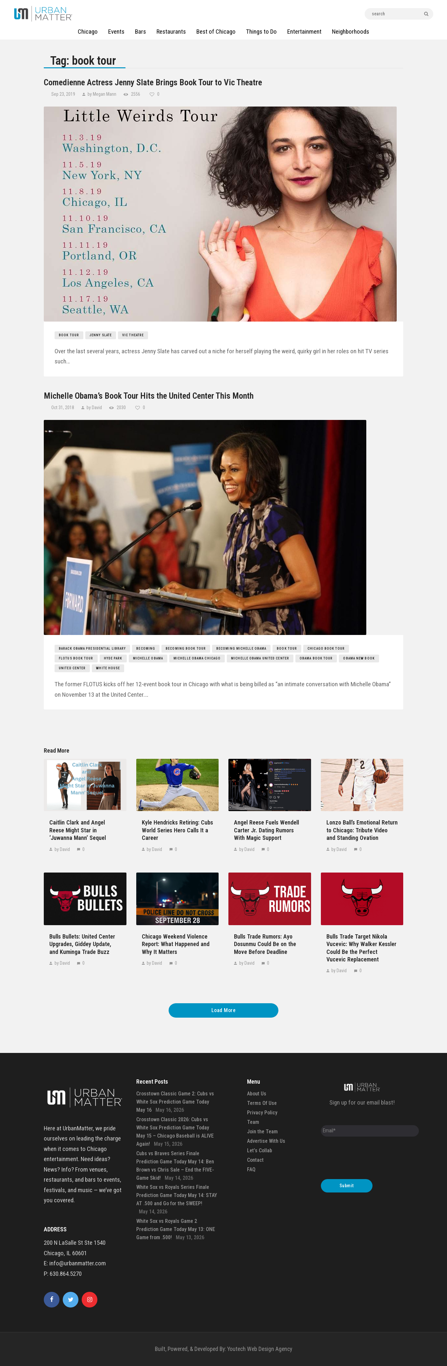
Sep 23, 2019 (63, 94)
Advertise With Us (266, 1141)
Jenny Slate (101, 335)
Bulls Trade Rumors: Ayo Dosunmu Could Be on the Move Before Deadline (265, 944)
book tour (69, 335)
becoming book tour (186, 648)
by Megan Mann (102, 94)
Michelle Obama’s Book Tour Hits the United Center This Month (149, 396)
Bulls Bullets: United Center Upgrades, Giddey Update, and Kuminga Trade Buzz (82, 944)
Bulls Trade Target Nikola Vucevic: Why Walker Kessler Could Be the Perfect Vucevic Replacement (361, 948)
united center (72, 668)
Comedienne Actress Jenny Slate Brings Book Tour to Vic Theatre (153, 82)
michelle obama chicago (197, 658)
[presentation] (370, 1159)
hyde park (113, 658)
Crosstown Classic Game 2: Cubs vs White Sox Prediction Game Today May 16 (175, 1102)
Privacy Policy (262, 1112)
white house (108, 668)
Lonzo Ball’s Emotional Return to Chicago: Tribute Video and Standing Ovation (362, 830)
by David (94, 407)
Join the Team (262, 1131)
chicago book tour (326, 648)
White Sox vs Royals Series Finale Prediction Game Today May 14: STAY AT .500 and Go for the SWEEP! (176, 1195)
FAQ (251, 1169)
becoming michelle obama (241, 648)
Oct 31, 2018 (63, 407)
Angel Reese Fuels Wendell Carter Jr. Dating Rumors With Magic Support (266, 830)
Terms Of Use (262, 1103)
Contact (255, 1160)
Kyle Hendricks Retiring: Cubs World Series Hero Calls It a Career (177, 830)
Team (253, 1122)
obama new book (358, 658)
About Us (256, 1094)
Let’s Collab (259, 1150)
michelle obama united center (260, 658)
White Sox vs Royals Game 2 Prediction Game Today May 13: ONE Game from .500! (175, 1229)
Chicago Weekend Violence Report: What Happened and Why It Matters (175, 944)
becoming (145, 648)
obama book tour (316, 658)
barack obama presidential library (92, 648)
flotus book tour (76, 658)
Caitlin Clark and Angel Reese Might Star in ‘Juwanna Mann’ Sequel (77, 830)
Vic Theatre (133, 335)
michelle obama (148, 658)
